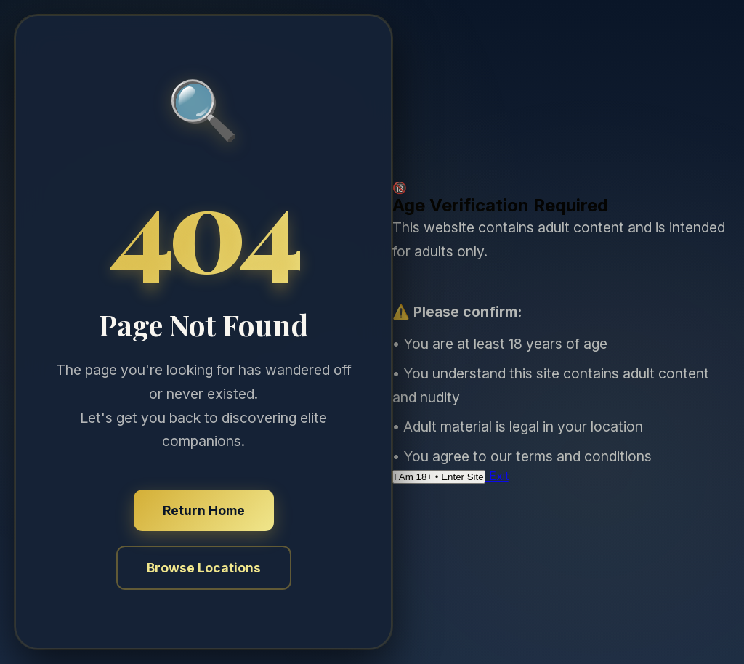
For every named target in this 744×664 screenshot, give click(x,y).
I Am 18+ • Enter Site (439, 476)
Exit (497, 476)
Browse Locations (204, 567)
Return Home (204, 510)
